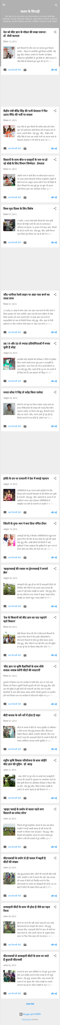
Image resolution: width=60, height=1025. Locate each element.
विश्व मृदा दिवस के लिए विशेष (18, 208)
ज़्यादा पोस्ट (30, 1004)
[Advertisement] (30, 91)
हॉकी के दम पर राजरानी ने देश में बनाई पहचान (26, 478)
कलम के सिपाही (30, 12)
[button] (55, 32)
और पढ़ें (54, 70)
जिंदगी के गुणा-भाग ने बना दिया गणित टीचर (24, 523)
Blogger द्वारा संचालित (30, 1014)
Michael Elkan (26, 1020)
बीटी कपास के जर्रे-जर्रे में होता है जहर (21, 715)
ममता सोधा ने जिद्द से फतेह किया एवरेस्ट (23, 392)
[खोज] (56, 5)
